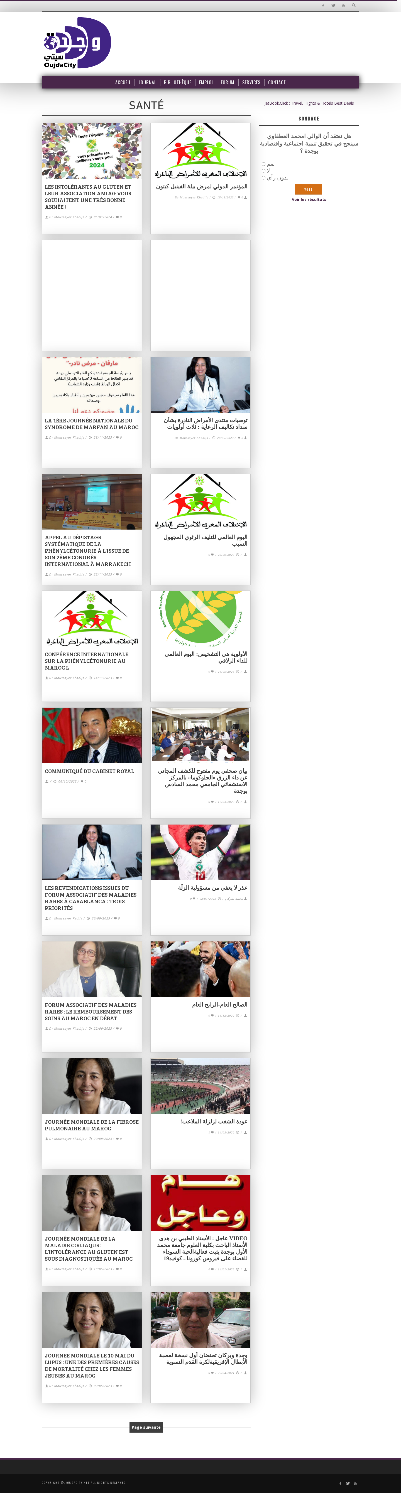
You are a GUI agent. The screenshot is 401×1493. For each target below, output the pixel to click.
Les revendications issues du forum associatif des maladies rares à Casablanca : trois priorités (90, 898)
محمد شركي (234, 898)
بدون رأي (278, 177)
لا (268, 170)
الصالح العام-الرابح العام (220, 1005)
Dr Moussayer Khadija (66, 217)
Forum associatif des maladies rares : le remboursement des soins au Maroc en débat (90, 1011)
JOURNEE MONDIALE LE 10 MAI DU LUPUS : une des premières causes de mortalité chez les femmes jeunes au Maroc (92, 1365)
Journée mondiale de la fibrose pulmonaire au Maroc (92, 1125)
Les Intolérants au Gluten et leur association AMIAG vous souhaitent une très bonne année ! (88, 196)
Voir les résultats (309, 199)
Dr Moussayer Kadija (65, 918)
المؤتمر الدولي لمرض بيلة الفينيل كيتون (202, 186)
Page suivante (146, 1427)
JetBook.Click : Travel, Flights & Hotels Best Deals (309, 103)
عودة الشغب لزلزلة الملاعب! (214, 1121)
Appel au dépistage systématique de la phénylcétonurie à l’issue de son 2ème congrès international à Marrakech (88, 550)
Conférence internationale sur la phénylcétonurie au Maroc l (86, 660)
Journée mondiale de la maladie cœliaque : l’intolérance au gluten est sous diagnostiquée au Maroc (89, 1248)
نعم (271, 164)
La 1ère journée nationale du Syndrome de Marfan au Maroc (91, 423)
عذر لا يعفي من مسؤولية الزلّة (213, 888)
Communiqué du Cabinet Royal (89, 771)
